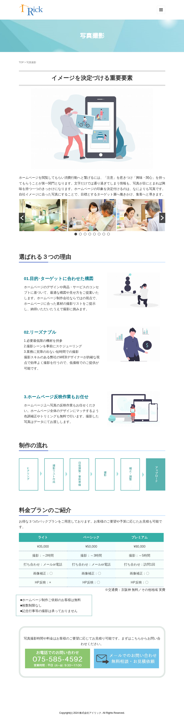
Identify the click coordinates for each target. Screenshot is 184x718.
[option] (43, 215)
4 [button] (89, 234)
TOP (21, 62)
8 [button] (108, 234)
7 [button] (103, 234)
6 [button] (99, 234)
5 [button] (94, 234)
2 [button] (80, 234)
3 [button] (85, 234)
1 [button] (75, 234)
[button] (22, 218)
